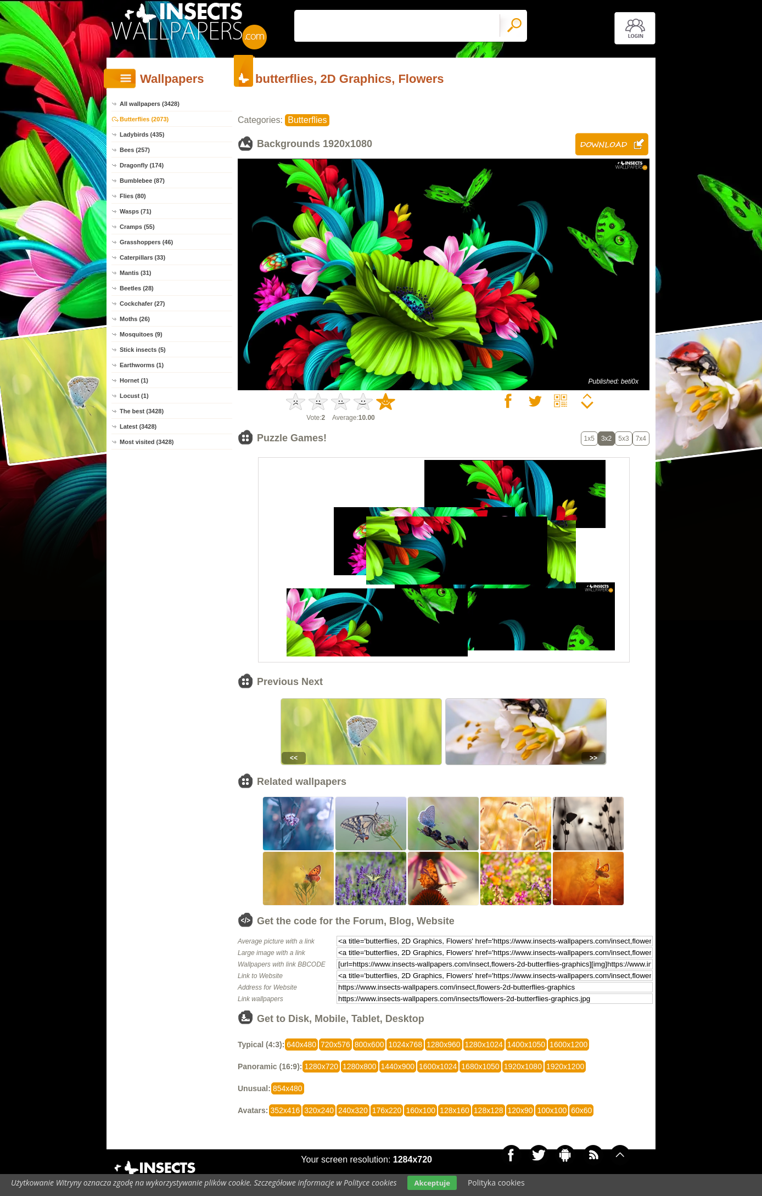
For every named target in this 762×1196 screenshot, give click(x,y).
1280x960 (444, 1044)
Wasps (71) (136, 211)
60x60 (581, 1110)
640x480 (301, 1044)
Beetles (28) (137, 288)
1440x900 (398, 1066)
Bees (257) (135, 150)
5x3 (623, 438)
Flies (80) (133, 196)
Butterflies (307, 120)
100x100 (552, 1110)
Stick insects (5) (143, 349)
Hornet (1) (134, 380)
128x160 (454, 1110)
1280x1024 (484, 1044)
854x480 (287, 1088)
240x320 (353, 1110)
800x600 (369, 1044)
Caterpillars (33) (142, 257)
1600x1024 (438, 1066)
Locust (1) (134, 395)
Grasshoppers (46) (146, 242)
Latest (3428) (138, 426)
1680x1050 (480, 1066)
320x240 (319, 1110)
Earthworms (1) (142, 365)
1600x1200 (568, 1044)
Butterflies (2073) (144, 119)
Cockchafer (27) (142, 303)
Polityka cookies (496, 1182)
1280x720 (321, 1066)
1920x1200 (565, 1066)
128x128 (488, 1110)
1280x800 (360, 1066)
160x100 (420, 1110)
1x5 (589, 438)
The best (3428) (142, 411)
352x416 (285, 1110)
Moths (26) (135, 319)
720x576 (335, 1044)
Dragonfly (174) (142, 165)
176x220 (387, 1110)
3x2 (606, 438)
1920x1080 (523, 1066)
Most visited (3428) (146, 442)
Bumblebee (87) (142, 180)
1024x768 (405, 1044)
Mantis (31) (135, 272)
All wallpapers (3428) (150, 103)
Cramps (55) (137, 226)
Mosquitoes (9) (141, 334)
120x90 (520, 1110)
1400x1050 (526, 1044)
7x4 (641, 438)
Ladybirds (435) (142, 134)
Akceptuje (432, 1183)
